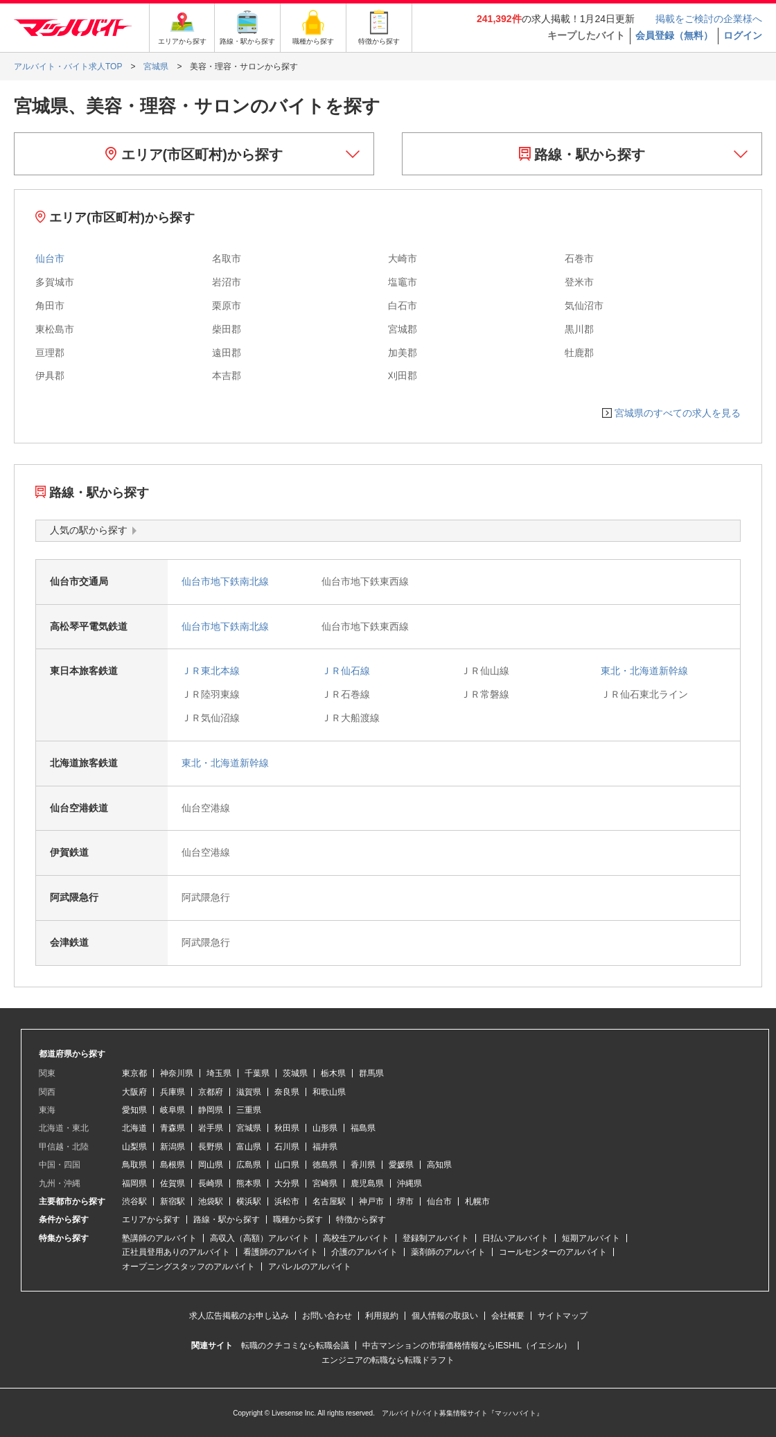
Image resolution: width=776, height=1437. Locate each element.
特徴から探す (361, 1219)
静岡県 (210, 1110)
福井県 (324, 1147)
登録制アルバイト (436, 1238)
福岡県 (134, 1183)
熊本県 (248, 1183)
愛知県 (134, 1110)
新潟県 (172, 1147)
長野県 (210, 1147)
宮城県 (248, 1128)
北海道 (134, 1128)
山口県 (286, 1165)
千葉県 (257, 1073)
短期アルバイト (591, 1238)
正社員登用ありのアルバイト (176, 1252)
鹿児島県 (367, 1183)
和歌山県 (329, 1092)
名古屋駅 (329, 1201)
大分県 (286, 1183)
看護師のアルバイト (280, 1252)
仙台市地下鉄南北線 (225, 581)
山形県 (324, 1128)
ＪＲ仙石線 (345, 670)
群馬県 (371, 1073)
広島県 (248, 1165)
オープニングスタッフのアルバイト (188, 1266)
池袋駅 (210, 1201)
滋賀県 (248, 1092)
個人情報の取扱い (445, 1316)
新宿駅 (172, 1201)
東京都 (134, 1073)
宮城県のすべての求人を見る (678, 412)
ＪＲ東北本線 (211, 670)
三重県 (248, 1110)
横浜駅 (248, 1201)
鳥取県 (134, 1165)
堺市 (405, 1201)
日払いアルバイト (515, 1238)
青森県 (172, 1128)
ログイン (742, 35)
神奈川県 (176, 1073)
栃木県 (333, 1073)
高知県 (439, 1165)
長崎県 (210, 1183)
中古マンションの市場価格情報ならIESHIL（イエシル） (467, 1345)
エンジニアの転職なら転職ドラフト (388, 1360)
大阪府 (134, 1092)
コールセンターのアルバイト (553, 1252)
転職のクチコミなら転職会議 (295, 1345)
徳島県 (324, 1165)
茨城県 (295, 1073)
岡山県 (210, 1165)
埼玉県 (218, 1073)
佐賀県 (172, 1183)
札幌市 (477, 1201)
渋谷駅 (134, 1201)
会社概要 (507, 1316)
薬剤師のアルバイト (448, 1252)
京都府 (210, 1092)
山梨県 (134, 1147)
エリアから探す (151, 1219)
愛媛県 (401, 1165)
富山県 (248, 1147)
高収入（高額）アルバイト (260, 1238)
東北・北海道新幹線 (644, 670)
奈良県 (286, 1092)
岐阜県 (172, 1110)
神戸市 (371, 1201)
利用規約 (381, 1316)
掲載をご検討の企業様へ (708, 18)
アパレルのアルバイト (309, 1266)
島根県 (172, 1165)
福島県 (363, 1128)
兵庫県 (172, 1092)
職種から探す (298, 1219)
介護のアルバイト (364, 1252)
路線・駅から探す (582, 154)
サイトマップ (563, 1316)
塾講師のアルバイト (159, 1238)
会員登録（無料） (674, 35)
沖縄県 (409, 1183)
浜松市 (286, 1201)
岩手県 (210, 1128)
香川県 (363, 1165)
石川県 (286, 1147)
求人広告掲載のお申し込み (239, 1316)
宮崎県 (324, 1183)
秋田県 (286, 1128)
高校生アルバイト (356, 1238)
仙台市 (49, 258)
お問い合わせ (327, 1316)
